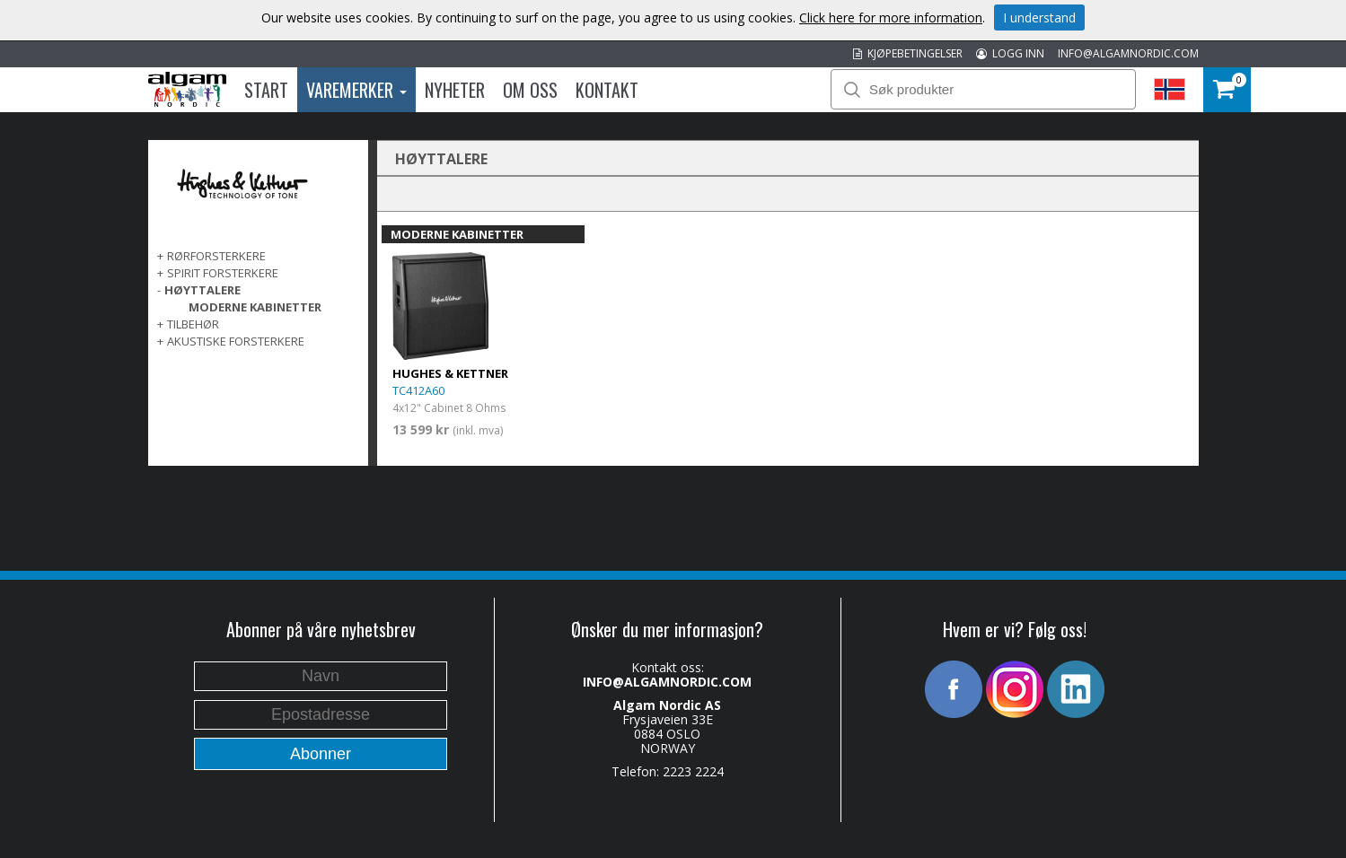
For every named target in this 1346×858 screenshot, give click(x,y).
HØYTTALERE (202, 290)
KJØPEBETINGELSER (908, 53)
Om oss (530, 89)
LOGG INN (1010, 53)
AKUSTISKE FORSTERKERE (235, 341)
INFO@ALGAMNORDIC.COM (1128, 53)
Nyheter (455, 89)
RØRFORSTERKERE (216, 256)
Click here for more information (890, 17)
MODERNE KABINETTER (255, 307)
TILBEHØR (193, 324)
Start (266, 89)
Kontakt (607, 89)
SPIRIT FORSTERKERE (222, 273)
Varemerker (356, 89)
